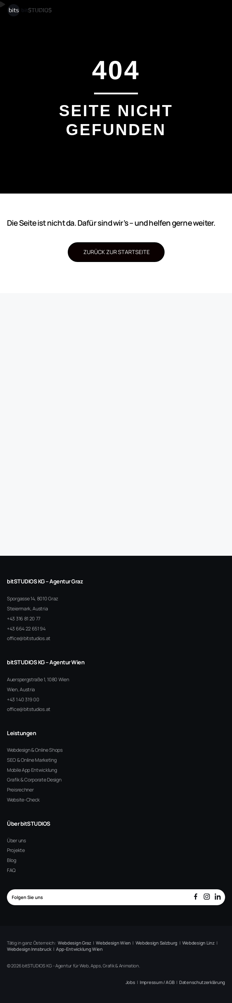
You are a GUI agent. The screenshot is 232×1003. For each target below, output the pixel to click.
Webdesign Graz (74, 943)
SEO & (13, 760)
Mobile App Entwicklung (32, 770)
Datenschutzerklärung (202, 982)
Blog (11, 860)
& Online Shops (47, 750)
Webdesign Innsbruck (29, 949)
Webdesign (18, 750)
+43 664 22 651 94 (26, 628)
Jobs (130, 982)
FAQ (11, 870)
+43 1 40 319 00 (23, 699)
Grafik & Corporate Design (34, 779)
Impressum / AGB (157, 982)
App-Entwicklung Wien (79, 949)
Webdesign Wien (113, 943)
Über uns (16, 840)
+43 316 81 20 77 (23, 618)
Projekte (16, 850)
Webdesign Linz (198, 943)
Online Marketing (38, 760)
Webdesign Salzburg (157, 943)
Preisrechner (20, 789)
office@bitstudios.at (28, 638)
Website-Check (23, 799)
